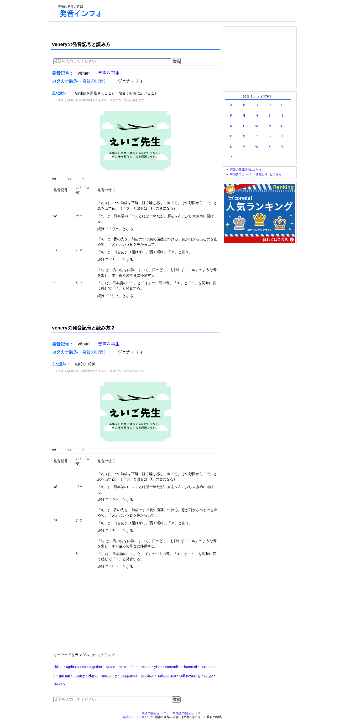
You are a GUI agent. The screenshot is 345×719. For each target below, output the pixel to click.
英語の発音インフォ (155, 713)
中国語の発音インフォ (188, 713)
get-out (64, 676)
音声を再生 (109, 73)
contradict (172, 667)
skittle (58, 667)
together (95, 667)
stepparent (128, 676)
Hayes (94, 676)
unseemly (109, 676)
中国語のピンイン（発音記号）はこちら (256, 174)
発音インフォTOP (135, 717)
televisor (147, 676)
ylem (158, 667)
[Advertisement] (200, 10)
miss (122, 667)
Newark (59, 684)
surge (208, 676)
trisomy (79, 676)
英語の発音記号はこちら (245, 169)
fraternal (190, 667)
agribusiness (76, 667)
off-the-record (140, 667)
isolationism (166, 676)
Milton (110, 667)
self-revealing (189, 676)
